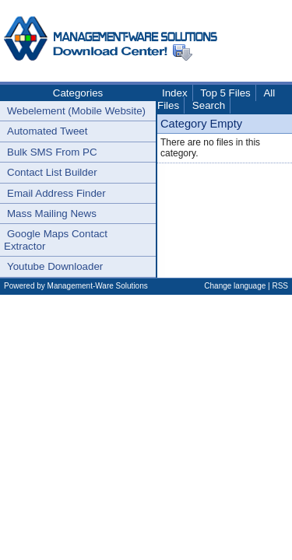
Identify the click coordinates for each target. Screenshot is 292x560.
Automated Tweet (47, 131)
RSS (280, 286)
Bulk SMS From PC (52, 152)
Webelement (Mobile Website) (76, 111)
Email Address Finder (56, 193)
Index (175, 93)
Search (208, 105)
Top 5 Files (225, 93)
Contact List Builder (52, 172)
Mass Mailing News (52, 213)
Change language (235, 286)
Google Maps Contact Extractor (55, 239)
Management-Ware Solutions (97, 286)
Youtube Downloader (55, 266)
